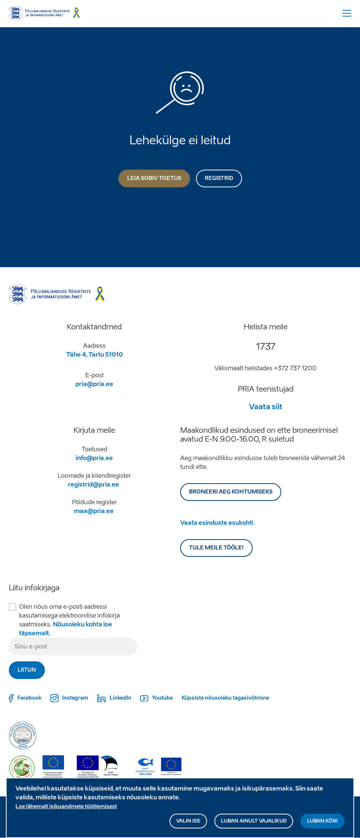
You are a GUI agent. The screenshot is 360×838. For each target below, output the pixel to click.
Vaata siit (265, 406)
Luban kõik (322, 824)
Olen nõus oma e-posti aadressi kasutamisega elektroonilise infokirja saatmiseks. (69, 620)
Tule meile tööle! (216, 548)
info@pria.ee (94, 458)
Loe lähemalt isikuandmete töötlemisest (66, 810)
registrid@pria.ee (93, 484)
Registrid (219, 178)
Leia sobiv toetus (154, 178)
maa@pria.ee (94, 511)
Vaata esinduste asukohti (216, 522)
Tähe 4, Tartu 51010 (94, 354)
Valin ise (188, 824)
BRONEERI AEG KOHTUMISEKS (230, 492)
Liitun (27, 670)
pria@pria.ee (94, 384)
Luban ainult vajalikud (253, 824)
